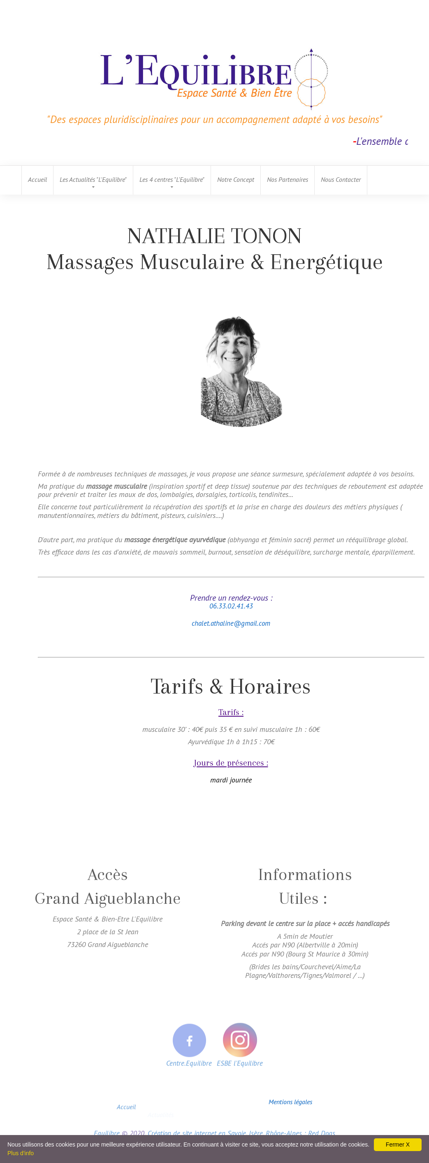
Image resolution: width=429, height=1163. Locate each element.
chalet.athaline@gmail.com (231, 623)
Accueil (37, 179)
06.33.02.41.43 (231, 606)
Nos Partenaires (287, 179)
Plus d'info (20, 1153)
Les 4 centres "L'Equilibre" (171, 179)
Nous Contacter (341, 179)
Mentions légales (290, 1102)
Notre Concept (235, 179)
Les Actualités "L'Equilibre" (93, 179)
